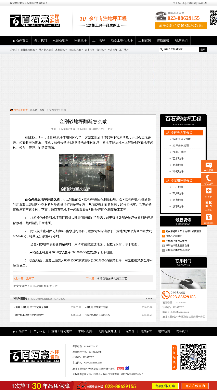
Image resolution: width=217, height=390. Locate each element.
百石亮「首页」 (38, 110)
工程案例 (144, 40)
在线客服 (208, 170)
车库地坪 (112, 49)
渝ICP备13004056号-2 (132, 374)
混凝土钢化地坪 (122, 40)
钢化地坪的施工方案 (97, 307)
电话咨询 (208, 183)
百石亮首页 (21, 40)
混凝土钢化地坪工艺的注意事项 (31, 307)
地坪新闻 (164, 331)
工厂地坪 (98, 40)
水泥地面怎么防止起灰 (98, 315)
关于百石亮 (179, 3)
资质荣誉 (163, 40)
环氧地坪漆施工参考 (176, 240)
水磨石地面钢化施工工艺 (112, 278)
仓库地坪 (101, 49)
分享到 (208, 196)
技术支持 (54, 110)
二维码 (208, 210)
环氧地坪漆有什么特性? (178, 250)
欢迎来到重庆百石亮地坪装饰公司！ (29, 3)
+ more (150, 298)
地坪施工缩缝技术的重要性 (29, 315)
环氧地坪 (80, 40)
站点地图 (202, 3)
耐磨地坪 (178, 165)
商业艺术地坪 (76, 49)
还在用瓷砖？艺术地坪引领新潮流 (183, 231)
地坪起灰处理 (46, 49)
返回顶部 (208, 223)
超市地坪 (90, 49)
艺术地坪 (178, 158)
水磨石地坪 (60, 40)
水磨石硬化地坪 (174, 236)
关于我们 (40, 40)
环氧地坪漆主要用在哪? (178, 245)
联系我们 (191, 3)
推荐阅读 (39, 299)
